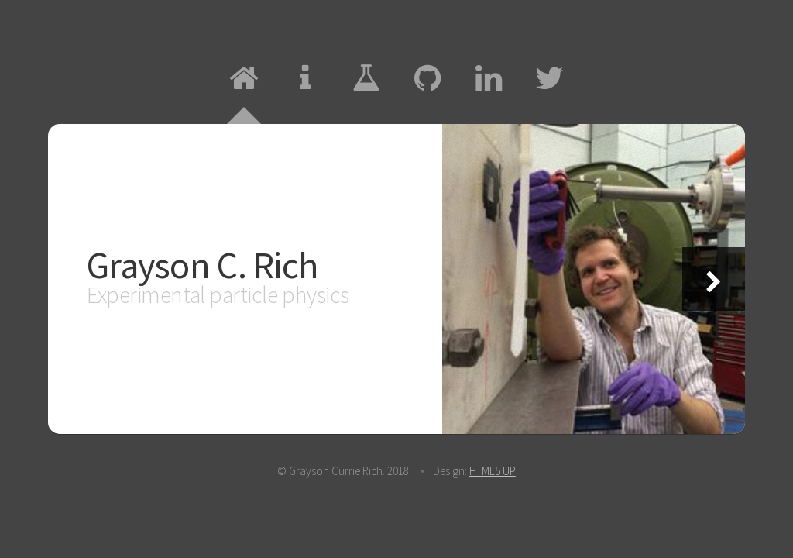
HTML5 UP (492, 470)
